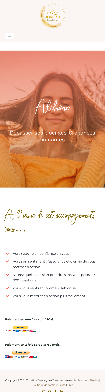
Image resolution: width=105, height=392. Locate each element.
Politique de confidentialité (49, 384)
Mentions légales (88, 380)
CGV (70, 384)
